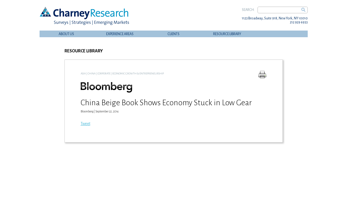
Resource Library (227, 34)
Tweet (85, 123)
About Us (66, 34)
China (92, 73)
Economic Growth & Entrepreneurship (138, 73)
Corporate (103, 73)
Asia (83, 73)
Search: (248, 10)
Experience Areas (120, 34)
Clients (173, 34)
